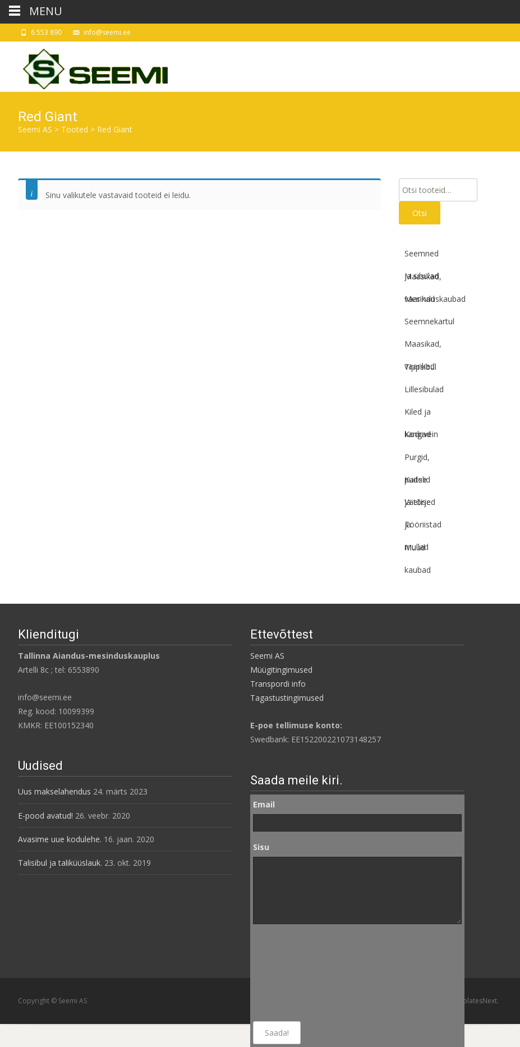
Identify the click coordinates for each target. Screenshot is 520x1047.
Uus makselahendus (54, 791)
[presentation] (299, 973)
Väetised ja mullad (419, 505)
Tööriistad (422, 524)
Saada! (277, 1032)
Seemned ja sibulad (421, 256)
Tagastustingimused (287, 697)
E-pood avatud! (45, 815)
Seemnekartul (429, 321)
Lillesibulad (424, 389)
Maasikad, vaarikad (422, 279)
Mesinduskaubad (435, 298)
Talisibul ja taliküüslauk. (60, 862)
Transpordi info (278, 683)
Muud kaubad (417, 550)
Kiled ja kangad (417, 414)
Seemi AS (267, 655)
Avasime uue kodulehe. (60, 839)
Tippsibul (420, 366)
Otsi (419, 213)
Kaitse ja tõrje (417, 482)
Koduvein (421, 434)
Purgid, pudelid (417, 460)
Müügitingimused (281, 669)
